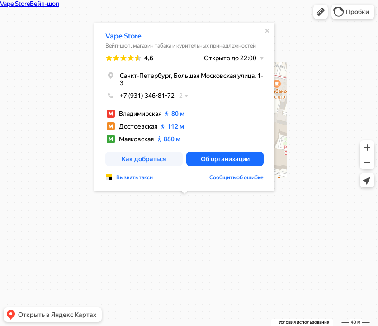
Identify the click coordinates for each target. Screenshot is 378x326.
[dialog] (184, 107)
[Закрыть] (267, 30)
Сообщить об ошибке (236, 177)
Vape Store (123, 36)
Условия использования (304, 322)
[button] (320, 12)
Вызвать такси (134, 177)
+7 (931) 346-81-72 (140, 95)
